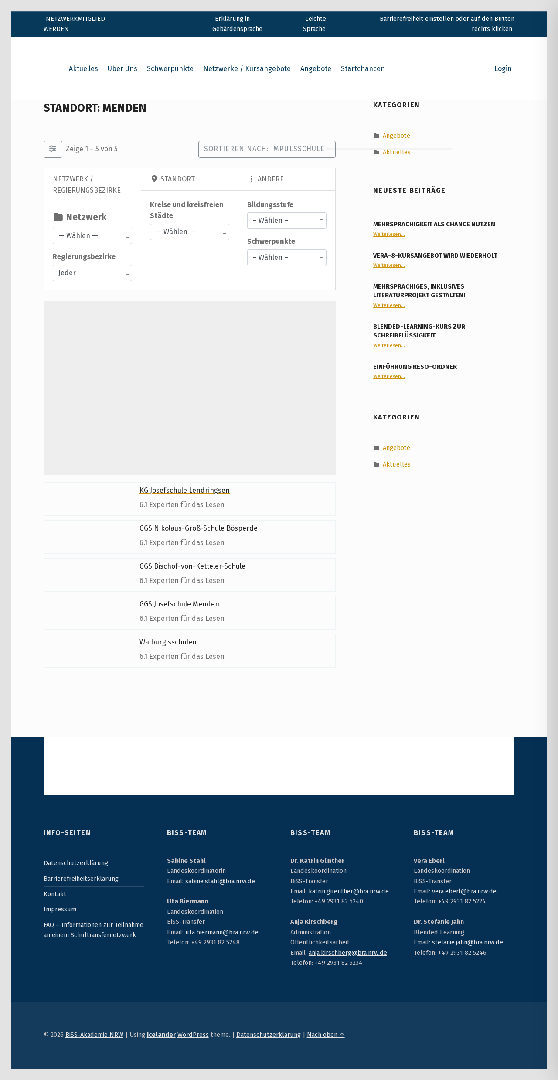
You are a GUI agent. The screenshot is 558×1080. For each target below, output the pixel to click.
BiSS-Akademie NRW (94, 1035)
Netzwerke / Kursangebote (247, 69)
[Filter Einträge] (53, 149)
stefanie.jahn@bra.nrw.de (467, 942)
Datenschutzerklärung (76, 863)
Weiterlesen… (389, 234)
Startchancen (363, 69)
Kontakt (55, 894)
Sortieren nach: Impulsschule (264, 149)
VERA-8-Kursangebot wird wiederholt (435, 255)
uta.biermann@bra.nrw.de (222, 932)
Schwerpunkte (170, 69)
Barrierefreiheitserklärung (81, 878)
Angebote (315, 69)
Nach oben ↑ (326, 1035)
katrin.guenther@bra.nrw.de (349, 891)
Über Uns (122, 69)
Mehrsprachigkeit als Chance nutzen (434, 224)
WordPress (193, 1035)
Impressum (60, 909)
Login (503, 69)
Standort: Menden (95, 108)
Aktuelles (83, 69)
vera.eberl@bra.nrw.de (464, 891)
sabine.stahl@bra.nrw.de (220, 881)
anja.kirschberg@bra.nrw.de (348, 953)
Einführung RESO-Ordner (415, 367)
